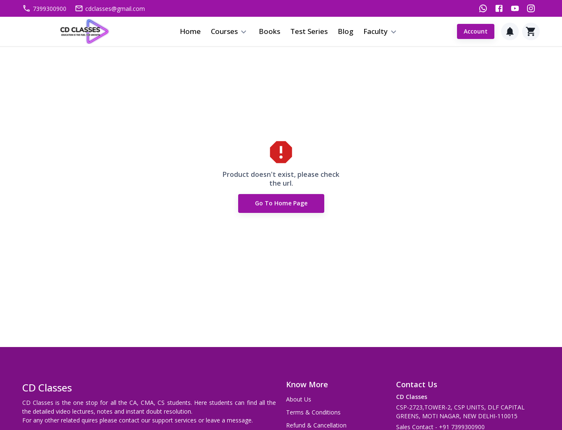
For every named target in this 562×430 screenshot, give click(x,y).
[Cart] (531, 31)
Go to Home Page (281, 203)
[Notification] (510, 31)
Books (269, 31)
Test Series (309, 31)
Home (190, 31)
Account (475, 31)
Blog (345, 31)
